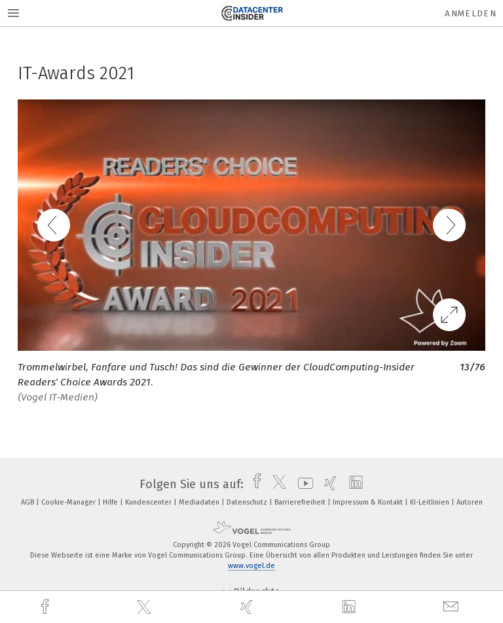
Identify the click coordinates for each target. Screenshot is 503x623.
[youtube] (302, 484)
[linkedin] (350, 607)
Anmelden (470, 13)
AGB (28, 502)
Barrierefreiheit (300, 502)
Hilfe (111, 502)
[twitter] (145, 607)
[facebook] (46, 607)
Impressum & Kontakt (369, 502)
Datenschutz (248, 502)
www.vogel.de (251, 565)
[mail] (452, 607)
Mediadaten (200, 502)
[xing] (248, 607)
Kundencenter (149, 502)
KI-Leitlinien (430, 502)
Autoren (469, 502)
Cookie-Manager (69, 502)
